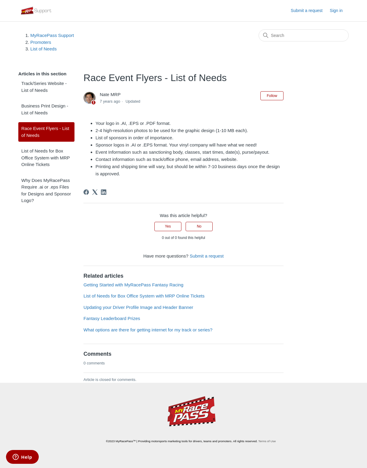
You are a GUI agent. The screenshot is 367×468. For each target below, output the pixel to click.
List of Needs (43, 48)
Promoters (40, 42)
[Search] (304, 35)
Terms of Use (267, 441)
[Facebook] (86, 192)
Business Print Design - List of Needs (44, 109)
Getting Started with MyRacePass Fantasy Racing (133, 284)
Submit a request (307, 10)
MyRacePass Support (52, 35)
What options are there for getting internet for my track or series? (147, 329)
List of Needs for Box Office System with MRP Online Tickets (45, 157)
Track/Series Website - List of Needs (44, 87)
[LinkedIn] (103, 192)
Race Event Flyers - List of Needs (45, 132)
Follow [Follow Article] (272, 96)
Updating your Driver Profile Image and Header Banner (138, 307)
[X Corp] (95, 192)
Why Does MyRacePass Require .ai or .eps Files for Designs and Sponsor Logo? (46, 190)
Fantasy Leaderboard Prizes (111, 318)
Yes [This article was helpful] (168, 226)
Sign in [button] (336, 10)
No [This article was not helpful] (199, 226)
